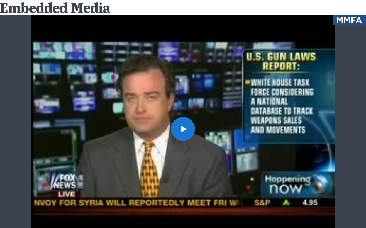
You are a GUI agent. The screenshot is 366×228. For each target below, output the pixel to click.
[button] (183, 129)
